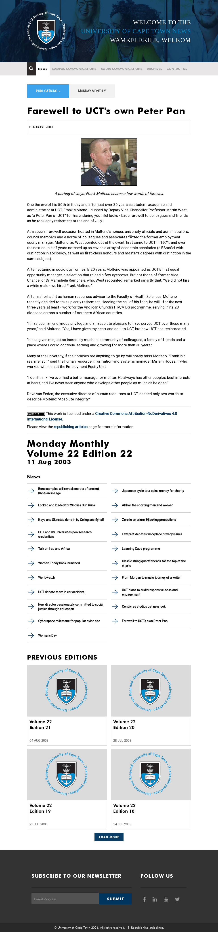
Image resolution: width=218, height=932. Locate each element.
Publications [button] (48, 91)
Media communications (122, 69)
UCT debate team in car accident (61, 592)
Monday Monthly (92, 91)
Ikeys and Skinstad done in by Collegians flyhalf (71, 520)
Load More (109, 837)
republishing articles (71, 426)
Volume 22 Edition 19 (40, 808)
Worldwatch (46, 577)
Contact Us (177, 69)
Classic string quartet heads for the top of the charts (154, 563)
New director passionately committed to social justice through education (70, 607)
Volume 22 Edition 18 (124, 808)
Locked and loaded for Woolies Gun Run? (66, 505)
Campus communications (74, 69)
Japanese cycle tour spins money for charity (153, 491)
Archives (154, 69)
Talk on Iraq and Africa (54, 548)
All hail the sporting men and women (147, 505)
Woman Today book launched (59, 563)
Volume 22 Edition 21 (40, 724)
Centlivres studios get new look (144, 606)
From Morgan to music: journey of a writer (151, 577)
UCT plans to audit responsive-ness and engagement (150, 592)
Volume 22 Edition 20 (124, 724)
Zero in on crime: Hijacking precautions (149, 520)
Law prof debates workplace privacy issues (152, 534)
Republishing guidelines (147, 927)
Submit (115, 899)
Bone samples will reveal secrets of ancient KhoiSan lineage (68, 491)
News (43, 69)
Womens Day (47, 635)
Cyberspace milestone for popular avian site (69, 621)
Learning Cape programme (141, 548)
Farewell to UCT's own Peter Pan (145, 621)
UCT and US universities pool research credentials (65, 534)
